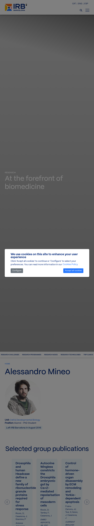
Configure (16, 271)
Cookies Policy (70, 264)
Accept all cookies (73, 271)
